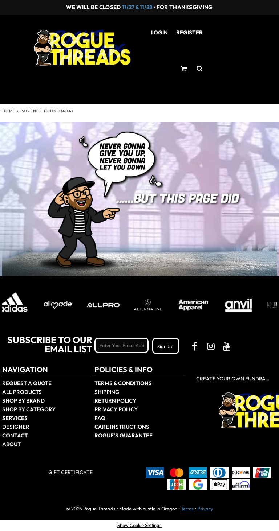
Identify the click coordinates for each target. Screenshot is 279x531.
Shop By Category (29, 409)
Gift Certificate (70, 472)
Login (159, 32)
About (11, 444)
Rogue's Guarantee (123, 435)
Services (15, 418)
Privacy (205, 508)
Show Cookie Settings (139, 525)
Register (189, 32)
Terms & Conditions (123, 383)
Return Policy (115, 400)
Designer (15, 426)
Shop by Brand (23, 400)
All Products (22, 391)
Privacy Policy (116, 409)
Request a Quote (27, 383)
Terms (187, 508)
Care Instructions (121, 426)
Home (8, 111)
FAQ (99, 418)
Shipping (107, 391)
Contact (15, 435)
